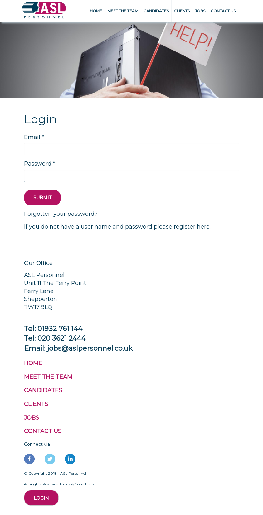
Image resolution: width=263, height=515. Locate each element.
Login (41, 498)
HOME (96, 10)
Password (39, 163)
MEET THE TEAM (122, 10)
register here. (192, 226)
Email (34, 137)
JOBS (200, 10)
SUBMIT (42, 197)
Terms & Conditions (76, 484)
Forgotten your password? (61, 213)
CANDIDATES (156, 10)
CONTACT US (223, 10)
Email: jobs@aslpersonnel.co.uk (78, 348)
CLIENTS (182, 10)
